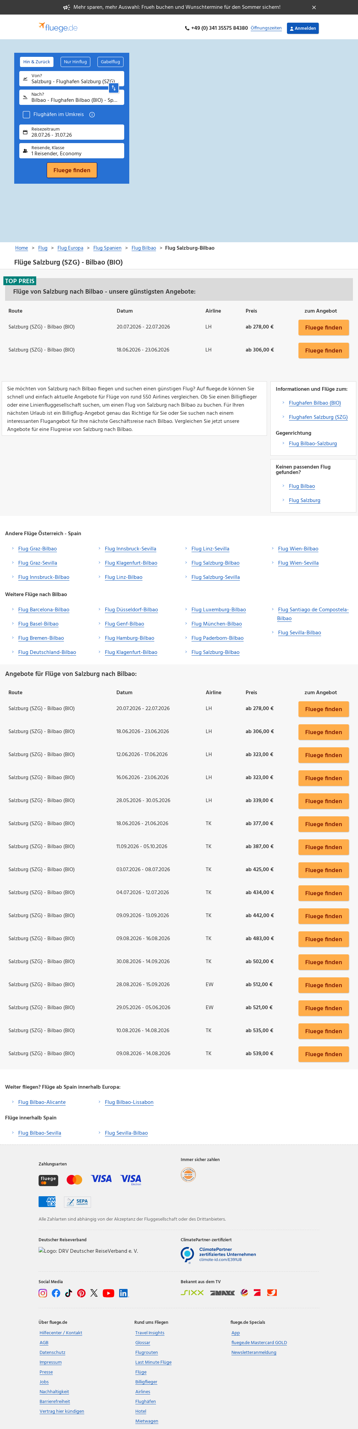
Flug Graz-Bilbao (37, 546)
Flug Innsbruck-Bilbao (43, 574)
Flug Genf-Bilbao (124, 621)
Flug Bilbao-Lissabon (129, 1099)
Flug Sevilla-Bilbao (299, 630)
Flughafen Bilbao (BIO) (315, 400)
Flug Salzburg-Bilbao (216, 560)
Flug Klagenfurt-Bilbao (131, 560)
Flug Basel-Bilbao (38, 621)
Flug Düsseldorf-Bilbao (131, 607)
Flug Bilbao (302, 483)
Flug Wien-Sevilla (298, 560)
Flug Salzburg (304, 497)
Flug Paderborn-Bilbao (218, 635)
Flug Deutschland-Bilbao (47, 649)
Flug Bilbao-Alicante (42, 1099)
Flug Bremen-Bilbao (41, 635)
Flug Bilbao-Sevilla (39, 1130)
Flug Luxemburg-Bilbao (219, 607)
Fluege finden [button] (323, 324)
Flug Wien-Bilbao (298, 546)
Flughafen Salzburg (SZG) (318, 414)
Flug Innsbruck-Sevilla (130, 546)
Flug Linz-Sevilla (210, 546)
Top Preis (20, 278)
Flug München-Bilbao (217, 621)
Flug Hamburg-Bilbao (129, 635)
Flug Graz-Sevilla (37, 560)
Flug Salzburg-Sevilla (216, 574)
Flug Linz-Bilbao (123, 574)
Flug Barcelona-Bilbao (43, 607)
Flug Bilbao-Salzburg (313, 440)
